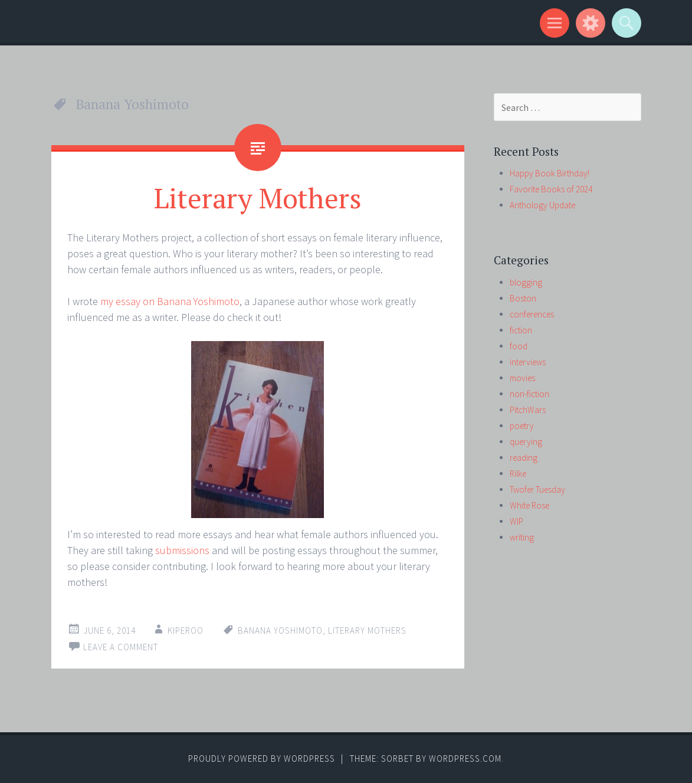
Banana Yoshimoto (280, 630)
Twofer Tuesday (537, 489)
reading (523, 457)
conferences (532, 314)
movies (522, 378)
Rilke (518, 473)
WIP (516, 521)
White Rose (529, 505)
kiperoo (186, 630)
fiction (521, 330)
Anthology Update (542, 205)
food (518, 346)
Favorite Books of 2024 (551, 189)
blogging (526, 282)
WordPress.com (465, 758)
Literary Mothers (258, 197)
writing (522, 537)
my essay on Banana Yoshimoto (170, 301)
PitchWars (528, 409)
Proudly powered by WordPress (261, 758)
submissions (182, 550)
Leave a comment (120, 647)
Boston (523, 298)
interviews (528, 362)
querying (526, 441)
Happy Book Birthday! (549, 173)
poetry (522, 425)
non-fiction (529, 393)
